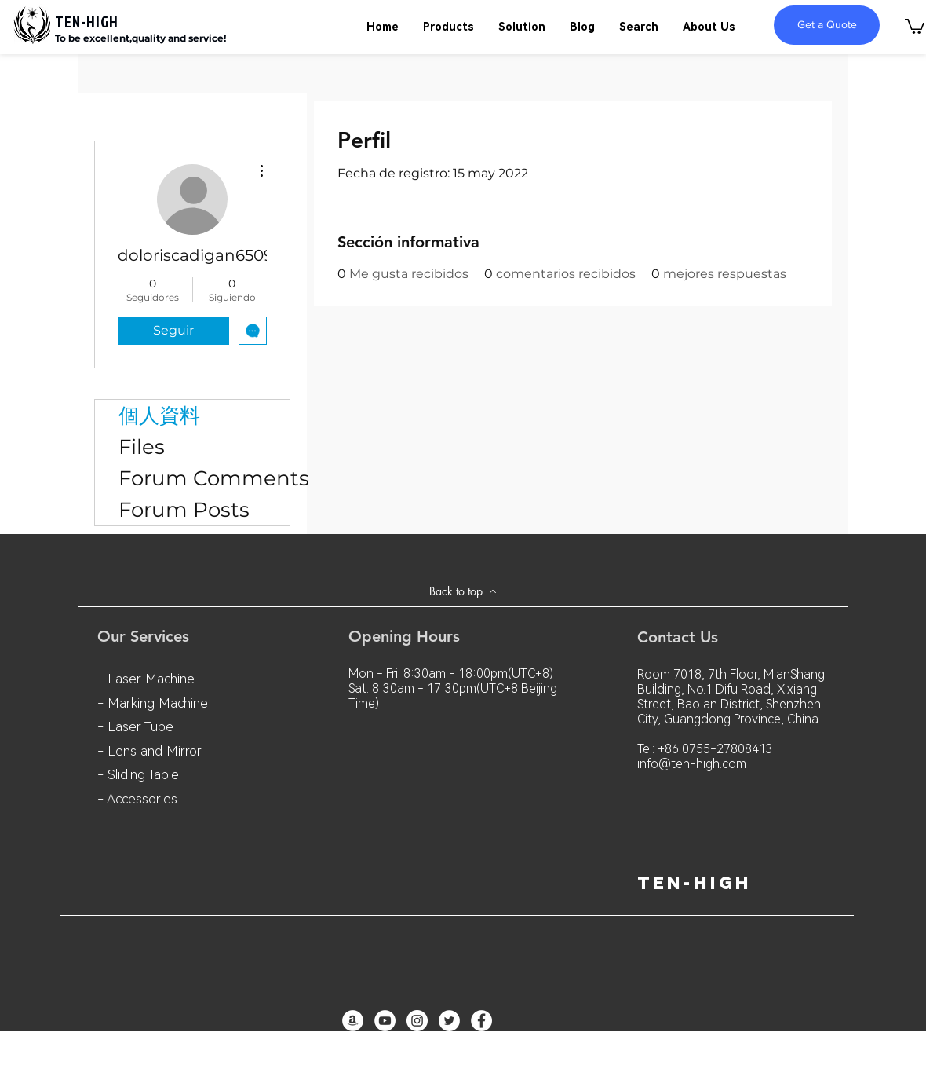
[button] (914, 25)
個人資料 (159, 415)
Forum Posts (184, 509)
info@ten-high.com (691, 763)
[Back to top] (463, 591)
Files (141, 446)
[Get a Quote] (827, 25)
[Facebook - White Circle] (481, 1020)
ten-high (694, 883)
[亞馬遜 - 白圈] (352, 1020)
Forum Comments (204, 478)
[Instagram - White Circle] (417, 1020)
